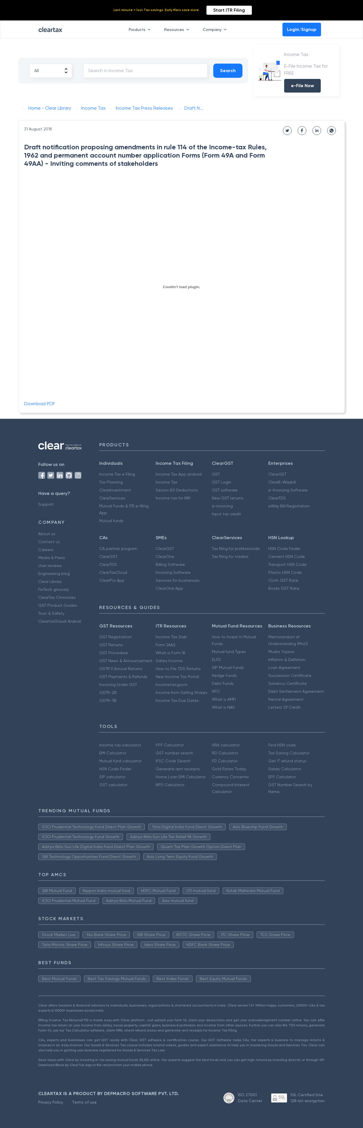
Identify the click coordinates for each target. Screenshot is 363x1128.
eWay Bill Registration (289, 506)
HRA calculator (226, 745)
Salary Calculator (284, 769)
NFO (216, 691)
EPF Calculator (282, 777)
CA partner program (118, 548)
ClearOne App (169, 588)
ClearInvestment (115, 490)
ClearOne (165, 556)
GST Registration (115, 637)
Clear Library (50, 581)
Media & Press (51, 557)
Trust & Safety (51, 613)
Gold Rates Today (229, 769)
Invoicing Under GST (118, 684)
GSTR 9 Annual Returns (120, 668)
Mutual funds (111, 520)
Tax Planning (111, 482)
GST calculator (113, 784)
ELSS (216, 659)
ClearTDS (277, 498)
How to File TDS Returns (178, 668)
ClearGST (277, 474)
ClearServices (112, 498)
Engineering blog (54, 573)
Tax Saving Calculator (288, 753)
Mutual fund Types (229, 651)
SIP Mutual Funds (228, 667)
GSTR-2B (108, 692)
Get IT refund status (287, 761)
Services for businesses (178, 580)
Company (216, 29)
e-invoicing (222, 506)
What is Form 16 (170, 652)
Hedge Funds (224, 675)
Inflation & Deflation (286, 659)
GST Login (221, 482)
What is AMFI (224, 699)
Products (141, 29)
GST (216, 474)
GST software (225, 490)
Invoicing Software (173, 572)
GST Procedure (113, 652)
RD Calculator (225, 753)
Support (46, 504)
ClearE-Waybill (282, 482)
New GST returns (227, 498)
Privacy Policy (50, 1102)
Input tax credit (226, 514)
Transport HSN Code (287, 564)
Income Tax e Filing (117, 474)
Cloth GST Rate (283, 580)
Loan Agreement (284, 667)
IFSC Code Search (173, 761)
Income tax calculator (120, 745)
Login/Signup (301, 29)
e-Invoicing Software (288, 490)
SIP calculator (112, 777)
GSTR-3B (108, 700)
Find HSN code (282, 745)
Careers (45, 549)
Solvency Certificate (287, 683)
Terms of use (84, 1102)
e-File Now (302, 85)
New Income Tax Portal (177, 676)
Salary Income (169, 660)
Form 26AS (166, 645)
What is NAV (223, 707)
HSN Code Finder (284, 548)
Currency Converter (230, 777)
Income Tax (166, 482)
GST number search (174, 753)
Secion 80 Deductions (177, 490)
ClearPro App (111, 580)
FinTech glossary (53, 589)
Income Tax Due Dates (177, 700)
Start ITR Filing (229, 10)
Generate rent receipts (178, 769)
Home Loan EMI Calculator (181, 777)
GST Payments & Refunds (123, 676)
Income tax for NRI (173, 498)
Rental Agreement (285, 699)
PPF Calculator (170, 745)
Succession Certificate (289, 675)
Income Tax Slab (171, 637)
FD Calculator (225, 761)
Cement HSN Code (286, 556)
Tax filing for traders (230, 556)
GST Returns (111, 645)
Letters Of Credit (284, 707)
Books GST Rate (283, 588)
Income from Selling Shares (181, 692)
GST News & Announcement (126, 660)
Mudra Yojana (281, 651)
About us (46, 533)
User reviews (50, 565)
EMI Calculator (112, 753)
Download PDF (39, 403)
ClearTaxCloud (113, 572)
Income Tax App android (179, 474)
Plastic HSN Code (285, 572)
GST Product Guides (57, 605)
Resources (177, 29)
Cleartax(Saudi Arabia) (59, 621)
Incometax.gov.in (171, 684)
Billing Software (170, 564)
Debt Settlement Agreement (296, 691)
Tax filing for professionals (236, 548)
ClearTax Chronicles (57, 597)
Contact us (49, 541)
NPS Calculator (170, 784)
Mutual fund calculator (120, 761)
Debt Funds (223, 683)
